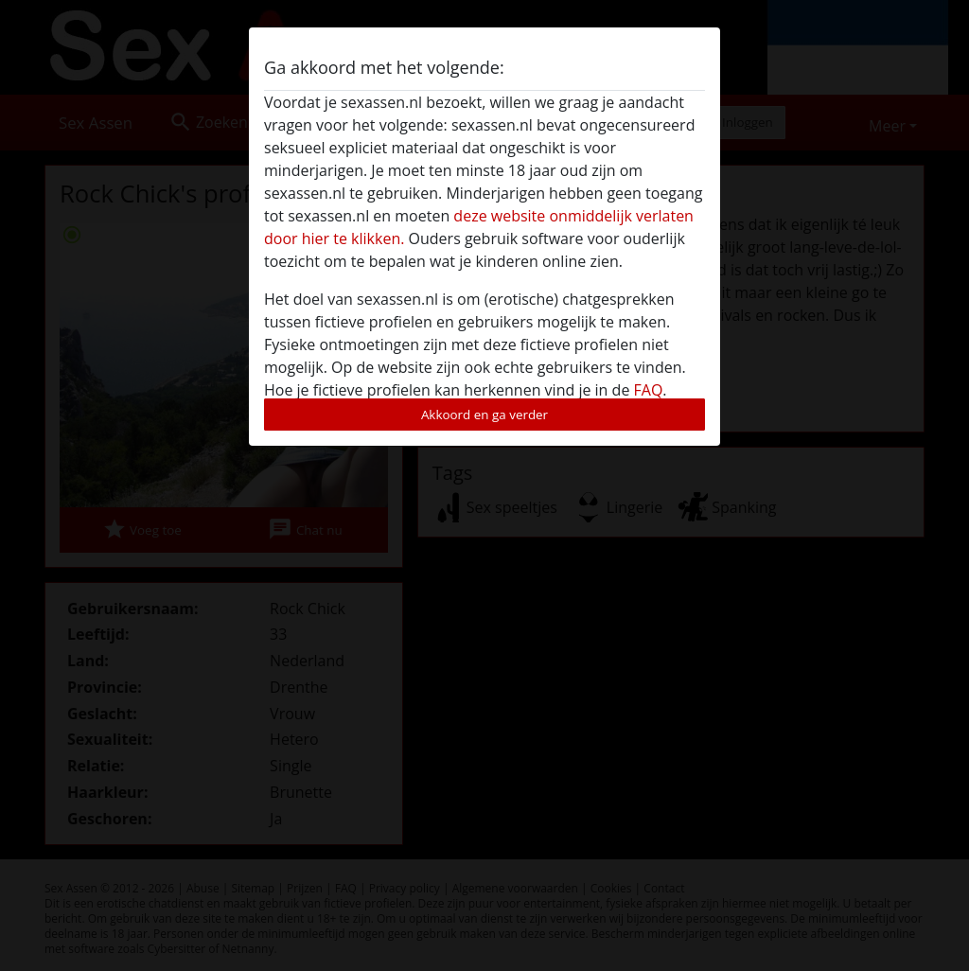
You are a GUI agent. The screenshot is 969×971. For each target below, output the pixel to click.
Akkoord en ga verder (484, 414)
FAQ (648, 390)
